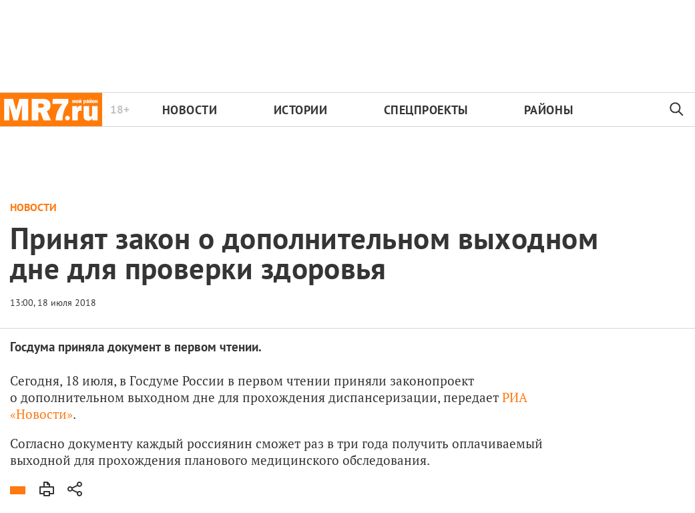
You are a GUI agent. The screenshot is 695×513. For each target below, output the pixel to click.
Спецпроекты (426, 110)
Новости (190, 110)
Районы (548, 110)
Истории (301, 110)
